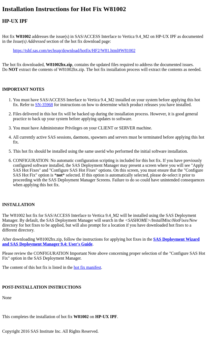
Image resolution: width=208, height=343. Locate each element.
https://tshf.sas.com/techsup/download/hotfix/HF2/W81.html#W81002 (74, 50)
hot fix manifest (87, 267)
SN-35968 (44, 104)
